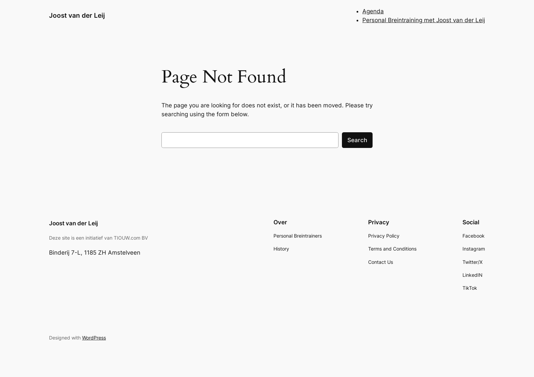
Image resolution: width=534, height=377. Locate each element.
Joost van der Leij (77, 15)
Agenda (373, 11)
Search (357, 140)
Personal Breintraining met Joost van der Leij (423, 20)
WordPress (94, 338)
